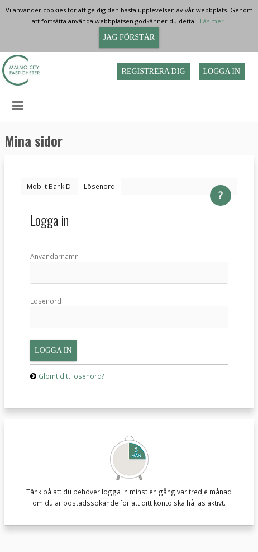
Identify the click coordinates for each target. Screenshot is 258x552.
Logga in (222, 71)
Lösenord (45, 300)
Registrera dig (153, 71)
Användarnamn (54, 256)
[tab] (49, 186)
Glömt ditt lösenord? (71, 375)
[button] (9, 106)
